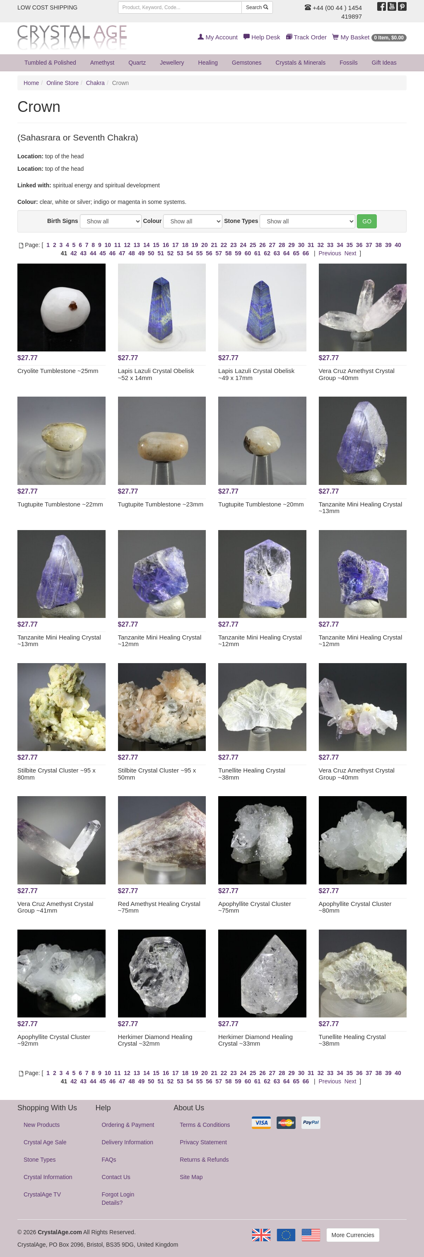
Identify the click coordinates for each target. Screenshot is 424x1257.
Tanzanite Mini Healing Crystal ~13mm (360, 508)
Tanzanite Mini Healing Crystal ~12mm (160, 641)
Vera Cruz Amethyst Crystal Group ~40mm (357, 374)
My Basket (369, 37)
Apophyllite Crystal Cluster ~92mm (53, 1040)
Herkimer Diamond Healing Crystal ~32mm (155, 1040)
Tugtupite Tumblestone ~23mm (161, 504)
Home (31, 83)
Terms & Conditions (205, 1124)
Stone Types (241, 221)
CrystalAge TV (42, 1194)
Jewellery (172, 62)
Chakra (95, 83)
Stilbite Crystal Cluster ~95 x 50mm (157, 774)
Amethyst (102, 62)
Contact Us (116, 1177)
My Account (218, 37)
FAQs (109, 1159)
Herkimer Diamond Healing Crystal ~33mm (255, 1040)
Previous (329, 253)
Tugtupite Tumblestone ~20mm (261, 504)
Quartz (137, 62)
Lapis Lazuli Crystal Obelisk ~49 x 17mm (256, 374)
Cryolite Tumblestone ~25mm (58, 370)
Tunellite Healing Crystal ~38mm (251, 774)
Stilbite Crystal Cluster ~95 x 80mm (56, 774)
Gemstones (247, 62)
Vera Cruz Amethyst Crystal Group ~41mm (55, 907)
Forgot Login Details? (118, 1198)
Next (350, 253)
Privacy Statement (203, 1142)
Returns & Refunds (204, 1159)
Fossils (349, 62)
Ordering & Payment (128, 1124)
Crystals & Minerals (301, 62)
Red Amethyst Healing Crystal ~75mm (159, 907)
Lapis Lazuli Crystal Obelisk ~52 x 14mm (156, 374)
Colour (152, 221)
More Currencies (353, 1235)
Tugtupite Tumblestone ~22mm (60, 504)
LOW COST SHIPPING (47, 7)
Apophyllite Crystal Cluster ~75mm (254, 907)
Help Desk (261, 37)
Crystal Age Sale (45, 1142)
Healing (208, 62)
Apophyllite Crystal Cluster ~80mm (355, 907)
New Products (42, 1124)
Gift (384, 62)
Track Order (306, 37)
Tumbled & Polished (50, 62)
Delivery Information (128, 1142)
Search (257, 7)
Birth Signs (62, 221)
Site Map (191, 1177)
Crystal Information (48, 1177)
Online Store (62, 83)
